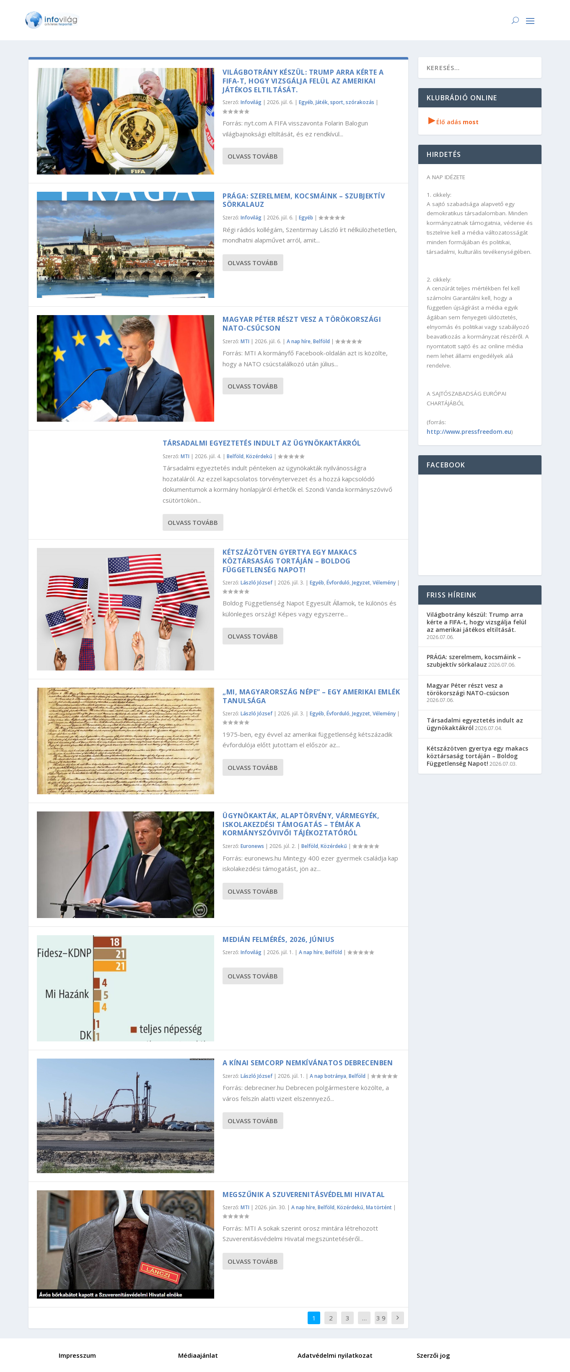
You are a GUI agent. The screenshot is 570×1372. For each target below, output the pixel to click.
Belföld (321, 341)
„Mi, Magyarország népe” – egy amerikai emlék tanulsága (311, 696)
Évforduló (338, 582)
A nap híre (299, 341)
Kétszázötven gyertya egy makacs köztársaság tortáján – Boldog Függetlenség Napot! (290, 561)
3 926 (381, 1324)
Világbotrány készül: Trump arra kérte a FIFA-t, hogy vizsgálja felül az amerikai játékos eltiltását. (303, 81)
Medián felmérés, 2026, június (278, 939)
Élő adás (453, 122)
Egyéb (306, 102)
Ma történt (379, 1207)
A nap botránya (328, 1076)
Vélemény (384, 582)
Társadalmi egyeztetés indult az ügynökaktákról (262, 443)
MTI (245, 341)
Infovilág (251, 102)
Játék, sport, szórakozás (345, 102)
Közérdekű (259, 456)
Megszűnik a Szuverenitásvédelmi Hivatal (304, 1194)
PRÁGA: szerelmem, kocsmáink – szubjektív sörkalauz (304, 200)
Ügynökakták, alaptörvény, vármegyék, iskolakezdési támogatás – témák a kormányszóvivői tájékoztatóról (301, 824)
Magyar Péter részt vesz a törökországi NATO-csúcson (302, 324)
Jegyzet (361, 582)
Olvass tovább (253, 156)
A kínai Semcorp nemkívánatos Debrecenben (308, 1062)
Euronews (252, 846)
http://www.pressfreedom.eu (469, 432)
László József (256, 582)
